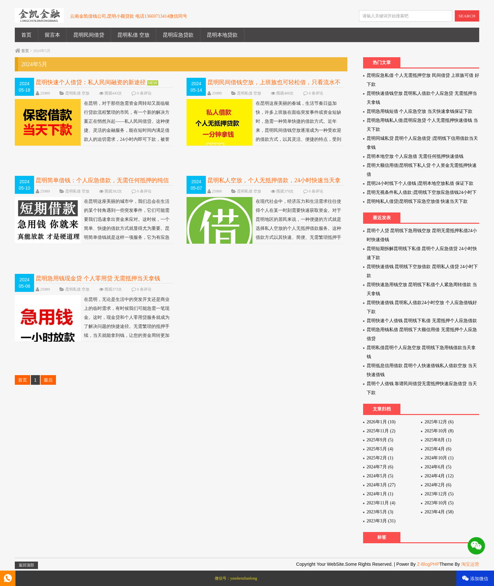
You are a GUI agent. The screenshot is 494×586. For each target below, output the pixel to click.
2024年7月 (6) (380, 466)
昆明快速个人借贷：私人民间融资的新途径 (91, 82)
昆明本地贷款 (222, 35)
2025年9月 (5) (380, 439)
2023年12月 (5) (439, 493)
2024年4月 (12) (439, 475)
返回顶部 (26, 565)
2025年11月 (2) (381, 430)
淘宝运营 (470, 564)
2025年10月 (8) (439, 430)
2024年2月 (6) (438, 484)
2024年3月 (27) (381, 484)
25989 (45, 93)
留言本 (52, 35)
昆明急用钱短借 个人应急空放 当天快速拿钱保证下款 (419, 111)
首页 (26, 35)
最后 (48, 380)
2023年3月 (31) (381, 520)
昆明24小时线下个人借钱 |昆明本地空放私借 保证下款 (420, 183)
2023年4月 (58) (439, 511)
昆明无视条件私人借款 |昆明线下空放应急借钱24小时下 (422, 192)
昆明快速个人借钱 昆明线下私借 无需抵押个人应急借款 (422, 320)
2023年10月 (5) (439, 502)
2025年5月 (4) (380, 448)
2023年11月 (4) (381, 502)
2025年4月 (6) (438, 448)
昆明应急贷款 (178, 35)
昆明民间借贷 (88, 35)
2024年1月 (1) (380, 493)
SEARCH (467, 16)
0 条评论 (144, 93)
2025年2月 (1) (380, 457)
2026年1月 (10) (381, 421)
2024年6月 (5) (438, 466)
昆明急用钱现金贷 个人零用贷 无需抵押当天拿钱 (98, 278)
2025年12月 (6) (439, 421)
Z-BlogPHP (428, 564)
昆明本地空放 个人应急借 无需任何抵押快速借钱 (415, 156)
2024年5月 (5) (380, 475)
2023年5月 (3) (380, 511)
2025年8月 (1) (438, 439)
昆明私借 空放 (133, 35)
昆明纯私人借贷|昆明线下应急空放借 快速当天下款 (417, 201)
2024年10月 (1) (439, 457)
